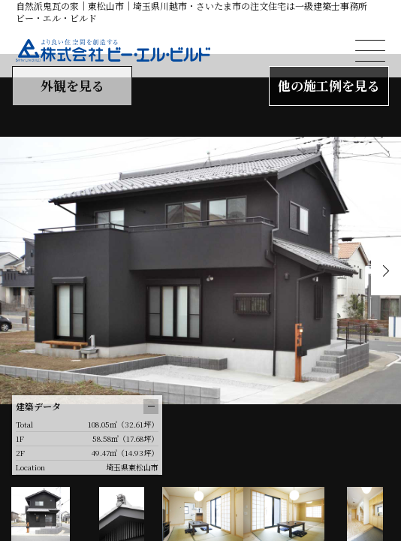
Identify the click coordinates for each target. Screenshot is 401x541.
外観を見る (72, 85)
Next (386, 270)
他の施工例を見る (329, 85)
